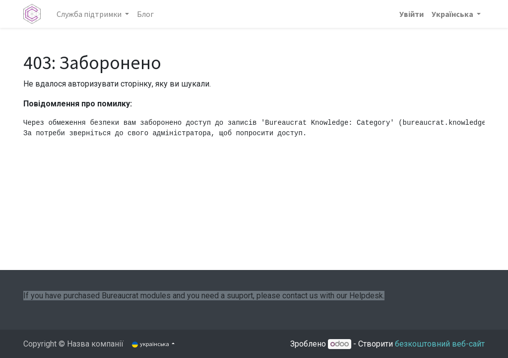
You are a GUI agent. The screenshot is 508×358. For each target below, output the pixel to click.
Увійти (411, 14)
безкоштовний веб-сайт (440, 344)
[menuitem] (145, 14)
